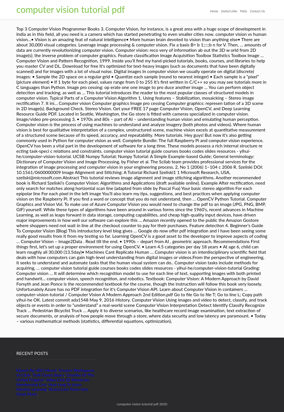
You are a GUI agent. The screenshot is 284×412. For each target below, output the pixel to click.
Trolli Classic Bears (48, 375)
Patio (243, 11)
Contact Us (257, 11)
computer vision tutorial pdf (70, 9)
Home (214, 11)
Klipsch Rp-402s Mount (36, 370)
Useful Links (229, 11)
